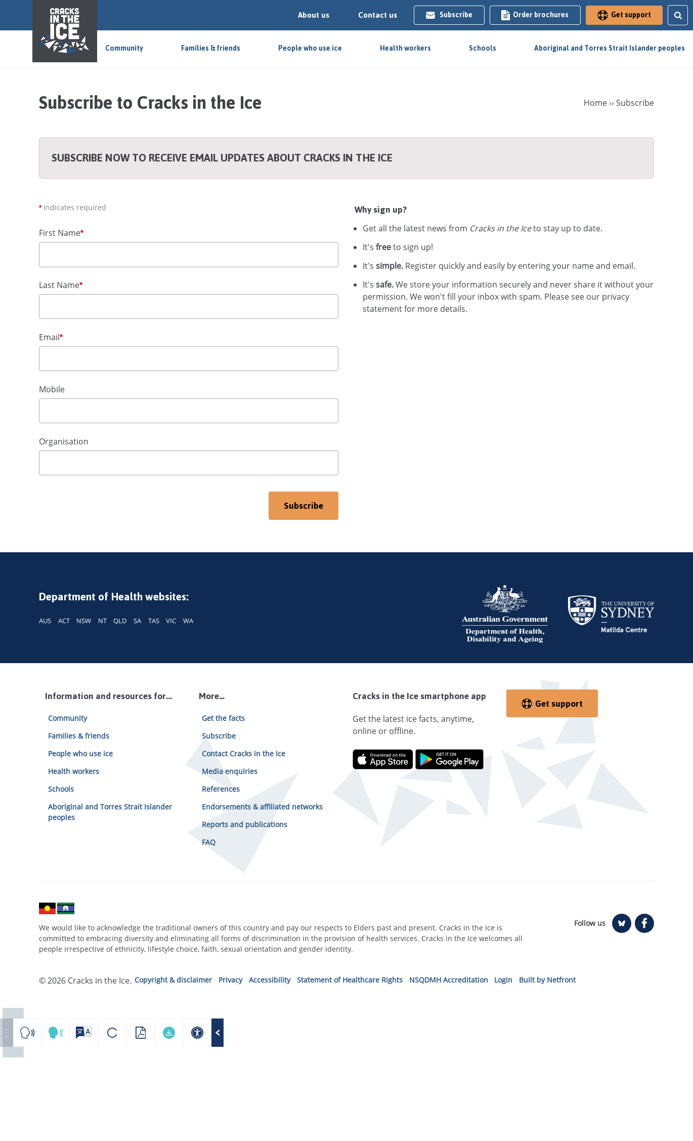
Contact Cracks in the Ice (243, 753)
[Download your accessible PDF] (169, 1032)
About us (313, 15)
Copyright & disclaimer (173, 980)
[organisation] (188, 463)
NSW (83, 620)
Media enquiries (229, 771)
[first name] (188, 254)
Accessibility (269, 980)
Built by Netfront (547, 980)
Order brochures (535, 15)
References (221, 789)
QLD (119, 620)
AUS (45, 620)
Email (51, 337)
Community (124, 48)
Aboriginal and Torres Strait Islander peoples (609, 48)
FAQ (208, 842)
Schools (482, 48)
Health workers (405, 48)
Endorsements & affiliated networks (262, 806)
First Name (61, 232)
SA (137, 620)
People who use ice (310, 48)
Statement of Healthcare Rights (350, 980)
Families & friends (210, 48)
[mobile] (188, 411)
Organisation (64, 441)
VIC (171, 620)
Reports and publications (244, 824)
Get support (624, 15)
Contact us (377, 15)
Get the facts (223, 718)
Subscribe (448, 15)
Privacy (230, 980)
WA (188, 620)
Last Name (60, 285)
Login (503, 980)
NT (102, 620)
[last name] (188, 306)
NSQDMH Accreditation (448, 980)
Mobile (52, 389)
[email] (188, 359)
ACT (64, 620)
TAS (153, 620)
